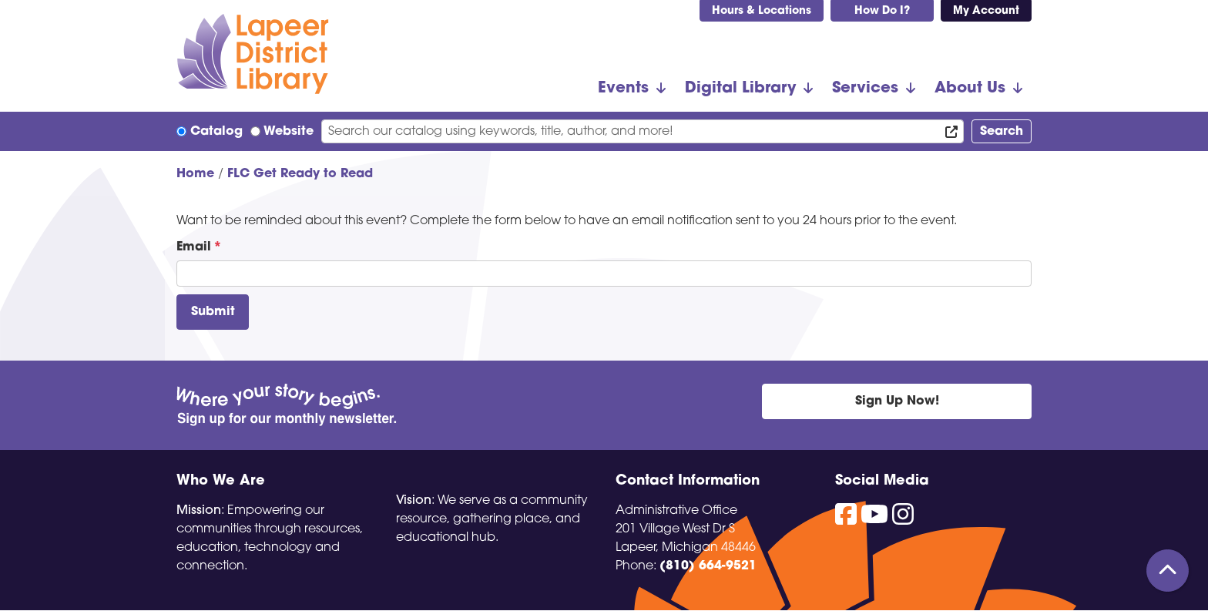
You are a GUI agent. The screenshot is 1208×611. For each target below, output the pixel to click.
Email (193, 247)
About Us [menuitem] (970, 88)
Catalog (216, 132)
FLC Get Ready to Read (300, 174)
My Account (986, 11)
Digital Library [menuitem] (740, 88)
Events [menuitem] (623, 88)
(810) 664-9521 (708, 566)
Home (195, 174)
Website (288, 132)
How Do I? (882, 11)
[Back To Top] (1167, 570)
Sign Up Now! (897, 401)
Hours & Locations (761, 11)
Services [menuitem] (865, 88)
